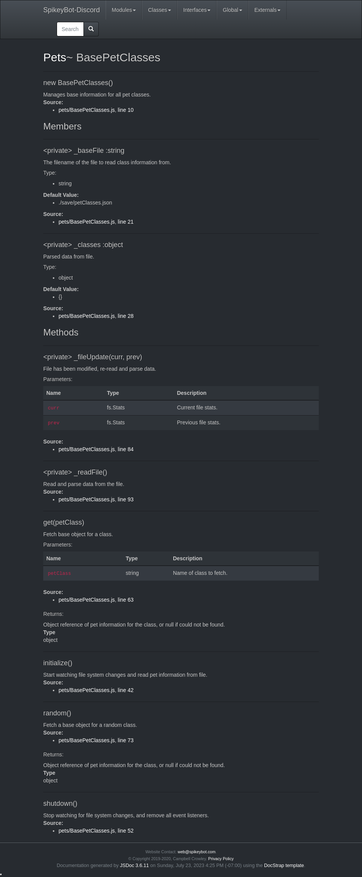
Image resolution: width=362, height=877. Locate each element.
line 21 (126, 222)
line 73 (126, 740)
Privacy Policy (221, 858)
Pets (54, 57)
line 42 (126, 690)
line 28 (126, 316)
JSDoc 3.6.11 (134, 865)
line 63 (126, 600)
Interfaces (196, 10)
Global (232, 10)
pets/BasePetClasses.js (87, 110)
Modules (124, 10)
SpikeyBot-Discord (71, 10)
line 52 (126, 831)
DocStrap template (284, 865)
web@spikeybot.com (196, 851)
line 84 (126, 449)
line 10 (126, 110)
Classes (159, 10)
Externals (267, 10)
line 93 (126, 499)
